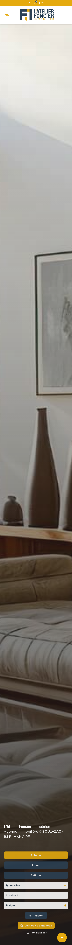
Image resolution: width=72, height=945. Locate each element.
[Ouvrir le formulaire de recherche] (36, 925)
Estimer (36, 885)
